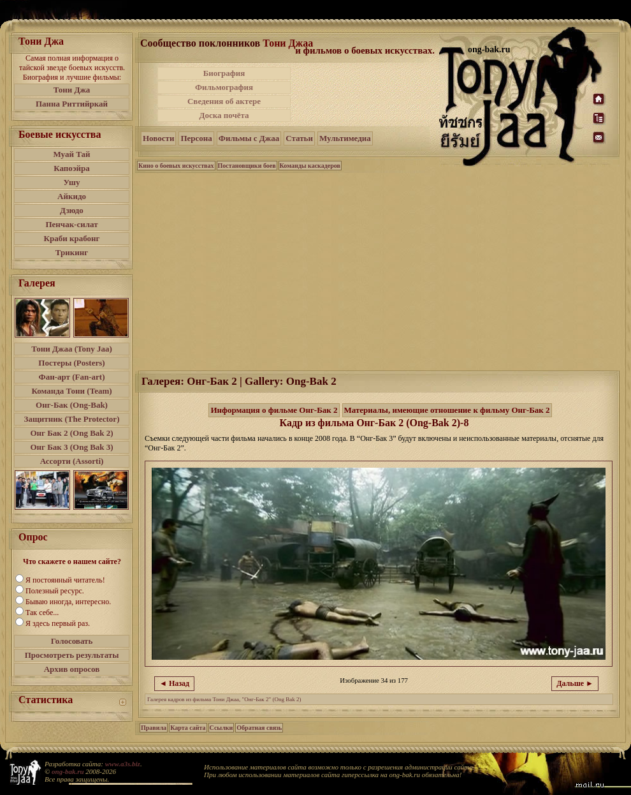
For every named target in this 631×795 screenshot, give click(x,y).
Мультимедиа (345, 138)
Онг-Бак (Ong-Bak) (72, 405)
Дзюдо (71, 210)
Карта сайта (187, 727)
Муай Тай (71, 154)
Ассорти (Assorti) (72, 461)
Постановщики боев (247, 165)
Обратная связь (259, 727)
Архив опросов (72, 669)
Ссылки (221, 727)
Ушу (72, 182)
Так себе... (42, 612)
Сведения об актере (224, 101)
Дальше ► (574, 683)
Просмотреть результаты (72, 655)
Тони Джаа (288, 43)
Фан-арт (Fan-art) (72, 377)
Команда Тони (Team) (71, 391)
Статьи (299, 138)
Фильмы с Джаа (249, 138)
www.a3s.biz (122, 764)
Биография (224, 73)
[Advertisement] (366, 94)
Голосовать (72, 641)
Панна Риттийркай (72, 103)
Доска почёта (224, 115)
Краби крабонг (72, 238)
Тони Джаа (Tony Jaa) (71, 348)
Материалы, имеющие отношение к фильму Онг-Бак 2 (447, 410)
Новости (158, 138)
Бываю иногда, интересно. (68, 601)
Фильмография (224, 87)
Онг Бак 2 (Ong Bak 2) (71, 433)
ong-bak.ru (67, 771)
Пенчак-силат (71, 224)
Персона (196, 138)
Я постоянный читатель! (65, 580)
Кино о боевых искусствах (176, 165)
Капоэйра (72, 168)
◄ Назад (174, 683)
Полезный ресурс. (54, 590)
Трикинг (71, 252)
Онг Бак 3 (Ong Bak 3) (71, 447)
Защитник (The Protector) (72, 419)
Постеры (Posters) (71, 363)
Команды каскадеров (310, 165)
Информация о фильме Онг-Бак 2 (273, 410)
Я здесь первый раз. (57, 623)
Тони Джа (72, 89)
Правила (153, 727)
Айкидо (71, 196)
